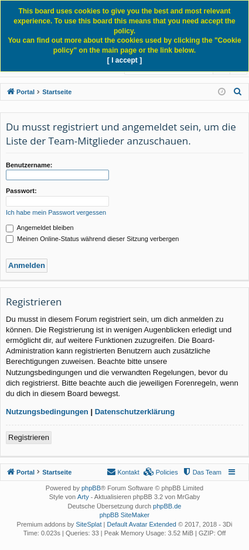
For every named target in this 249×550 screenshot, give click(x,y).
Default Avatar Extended (141, 524)
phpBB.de (167, 506)
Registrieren (28, 437)
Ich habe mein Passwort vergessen (56, 212)
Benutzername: (29, 165)
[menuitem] (238, 91)
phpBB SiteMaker (125, 514)
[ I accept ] (124, 60)
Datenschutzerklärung (135, 411)
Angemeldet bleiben (40, 227)
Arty (83, 496)
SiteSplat (88, 524)
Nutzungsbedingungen (47, 411)
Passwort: (21, 190)
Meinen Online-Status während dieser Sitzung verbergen (92, 238)
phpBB (91, 487)
